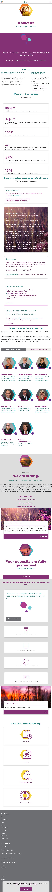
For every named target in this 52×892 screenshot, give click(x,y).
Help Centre (28, 802)
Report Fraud (5, 838)
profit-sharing (41, 86)
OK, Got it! (26, 889)
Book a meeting (26, 741)
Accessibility (5, 846)
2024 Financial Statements (26, 506)
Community (5, 819)
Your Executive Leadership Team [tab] (38, 349)
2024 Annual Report (25, 503)
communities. (15, 195)
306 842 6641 (28, 782)
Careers (4, 825)
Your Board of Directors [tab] (13, 349)
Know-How (5, 827)
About (3, 822)
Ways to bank (13, 619)
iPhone (3, 865)
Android (4, 868)
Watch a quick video (12, 274)
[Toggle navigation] (50, 1)
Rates (3, 833)
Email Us (26, 762)
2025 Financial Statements (26, 499)
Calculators (5, 830)
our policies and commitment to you (26, 318)
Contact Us (5, 836)
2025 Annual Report (25, 496)
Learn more (9, 302)
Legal (2, 876)
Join (45, 712)
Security (3, 879)
